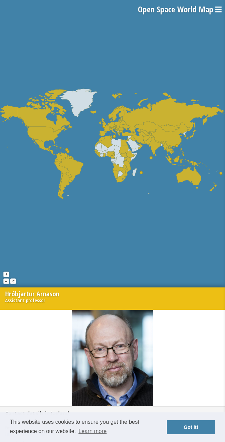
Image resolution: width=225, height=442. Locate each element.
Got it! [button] (191, 427)
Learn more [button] (93, 431)
